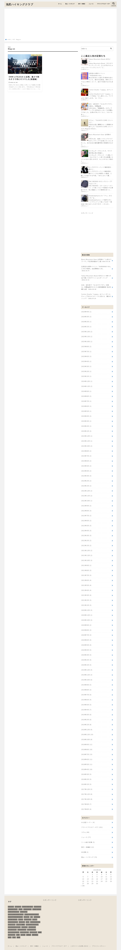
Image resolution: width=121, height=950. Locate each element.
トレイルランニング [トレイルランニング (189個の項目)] (14, 923)
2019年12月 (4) (86, 667)
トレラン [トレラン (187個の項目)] (24, 923)
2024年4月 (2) (86, 415)
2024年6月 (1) (86, 405)
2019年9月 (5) (86, 682)
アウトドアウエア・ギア (103, 4)
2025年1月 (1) (86, 375)
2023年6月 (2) (86, 459)
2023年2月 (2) (86, 479)
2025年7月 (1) (86, 351)
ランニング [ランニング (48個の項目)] (33, 928)
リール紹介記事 (88, 838)
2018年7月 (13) (86, 751)
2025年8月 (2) (86, 346)
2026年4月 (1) (86, 311)
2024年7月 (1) (86, 400)
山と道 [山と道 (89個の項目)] (23, 930)
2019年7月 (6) (86, 691)
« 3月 (83, 881)
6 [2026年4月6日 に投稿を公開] (83, 872)
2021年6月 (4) (86, 578)
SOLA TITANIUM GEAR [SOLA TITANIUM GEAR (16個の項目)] (15, 912)
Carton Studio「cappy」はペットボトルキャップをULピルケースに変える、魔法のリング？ (96, 296)
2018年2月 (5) (86, 775)
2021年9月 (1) (86, 563)
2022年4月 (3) (86, 528)
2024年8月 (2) (86, 395)
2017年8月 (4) (86, 805)
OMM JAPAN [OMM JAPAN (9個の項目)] (37, 905)
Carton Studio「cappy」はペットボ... (101, 91)
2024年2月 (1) (86, 425)
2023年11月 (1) (86, 439)
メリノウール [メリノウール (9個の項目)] (24, 928)
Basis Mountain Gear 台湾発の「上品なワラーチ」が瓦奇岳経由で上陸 (96, 260)
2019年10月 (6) (86, 677)
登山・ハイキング (69, 4)
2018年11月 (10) (87, 731)
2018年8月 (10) (86, 746)
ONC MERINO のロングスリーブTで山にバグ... (100, 182)
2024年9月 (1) (86, 390)
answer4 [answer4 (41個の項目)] (18, 902)
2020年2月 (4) (86, 657)
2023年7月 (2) (86, 454)
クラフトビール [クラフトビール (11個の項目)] (35, 917)
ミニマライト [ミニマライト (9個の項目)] (31, 925)
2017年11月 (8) (86, 790)
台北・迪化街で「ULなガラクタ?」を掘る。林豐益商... (101, 105)
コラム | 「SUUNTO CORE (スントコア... (101, 121)
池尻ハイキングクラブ (19, 4)
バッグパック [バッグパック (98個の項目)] (12, 925)
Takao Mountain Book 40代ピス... (99, 60)
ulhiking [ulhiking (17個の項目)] (37, 912)
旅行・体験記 (81, 4)
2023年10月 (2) (86, 444)
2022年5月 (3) (86, 523)
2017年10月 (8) (86, 795)
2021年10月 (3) (86, 558)
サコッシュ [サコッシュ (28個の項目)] (11, 920)
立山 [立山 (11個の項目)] (14, 933)
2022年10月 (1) (86, 499)
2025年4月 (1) (86, 360)
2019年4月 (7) (86, 706)
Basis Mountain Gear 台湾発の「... (100, 135)
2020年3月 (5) (86, 652)
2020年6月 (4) (86, 637)
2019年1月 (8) (86, 721)
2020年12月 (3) (86, 607)
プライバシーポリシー (99, 942)
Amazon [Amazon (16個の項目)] (11, 902)
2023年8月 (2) (86, 449)
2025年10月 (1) (86, 341)
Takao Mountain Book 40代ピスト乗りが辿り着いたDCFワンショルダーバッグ (96, 277)
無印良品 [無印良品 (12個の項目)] (35, 930)
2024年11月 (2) (86, 385)
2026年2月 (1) (86, 321)
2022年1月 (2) (86, 543)
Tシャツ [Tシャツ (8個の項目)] (26, 912)
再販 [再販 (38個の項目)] (39, 928)
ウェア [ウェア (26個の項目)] (35, 915)
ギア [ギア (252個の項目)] (27, 917)
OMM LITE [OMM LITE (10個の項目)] (24, 907)
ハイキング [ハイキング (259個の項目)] (32, 923)
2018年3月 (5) (86, 770)
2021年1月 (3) (86, 603)
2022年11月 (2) (86, 494)
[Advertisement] (60, 24)
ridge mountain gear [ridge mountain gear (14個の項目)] (31, 910)
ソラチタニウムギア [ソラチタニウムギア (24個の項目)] (32, 920)
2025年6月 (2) (86, 355)
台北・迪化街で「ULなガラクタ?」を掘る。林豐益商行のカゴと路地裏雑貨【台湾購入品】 (96, 286)
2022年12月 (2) (86, 489)
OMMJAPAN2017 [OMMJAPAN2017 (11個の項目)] (13, 907)
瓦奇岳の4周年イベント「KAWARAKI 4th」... (97, 74)
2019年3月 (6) (86, 711)
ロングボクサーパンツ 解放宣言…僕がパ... (100, 168)
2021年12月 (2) (86, 548)
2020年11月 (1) (86, 612)
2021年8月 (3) (86, 568)
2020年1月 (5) (86, 662)
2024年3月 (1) (86, 420)
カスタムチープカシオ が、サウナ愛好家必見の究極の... (100, 152)
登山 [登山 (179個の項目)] (9, 933)
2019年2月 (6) (86, 716)
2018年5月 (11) (86, 761)
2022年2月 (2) (86, 538)
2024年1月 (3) (86, 430)
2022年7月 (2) (86, 514)
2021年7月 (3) (86, 573)
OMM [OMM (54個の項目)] (20, 905)
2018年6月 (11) (86, 756)
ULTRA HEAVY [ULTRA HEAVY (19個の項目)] (12, 915)
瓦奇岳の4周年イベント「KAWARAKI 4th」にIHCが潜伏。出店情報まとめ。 (96, 268)
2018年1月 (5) (86, 780)
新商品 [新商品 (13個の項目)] (29, 930)
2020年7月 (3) (86, 632)
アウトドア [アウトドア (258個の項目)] (27, 915)
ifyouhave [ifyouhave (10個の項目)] (37, 902)
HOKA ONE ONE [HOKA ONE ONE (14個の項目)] (27, 902)
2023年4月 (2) (86, 469)
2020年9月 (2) (86, 622)
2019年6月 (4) (86, 696)
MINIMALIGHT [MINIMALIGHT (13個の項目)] (12, 905)
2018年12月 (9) (86, 726)
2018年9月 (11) (86, 741)
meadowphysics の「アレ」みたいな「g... (100, 196)
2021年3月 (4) (86, 593)
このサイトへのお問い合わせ (80, 942)
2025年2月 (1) (86, 370)
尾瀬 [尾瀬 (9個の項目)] (18, 930)
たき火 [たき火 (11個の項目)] (21, 915)
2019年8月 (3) (86, 686)
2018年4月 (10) (86, 766)
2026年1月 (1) (86, 326)
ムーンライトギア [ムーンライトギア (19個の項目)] (13, 928)
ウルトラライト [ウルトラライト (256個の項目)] (13, 917)
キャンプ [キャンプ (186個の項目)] (21, 917)
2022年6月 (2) (86, 518)
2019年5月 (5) (86, 701)
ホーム (60, 4)
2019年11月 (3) (86, 672)
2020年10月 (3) (86, 617)
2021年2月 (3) (86, 598)
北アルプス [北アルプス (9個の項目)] (11, 930)
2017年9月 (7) (86, 800)
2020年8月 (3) (86, 627)
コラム (85, 828)
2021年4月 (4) (86, 588)
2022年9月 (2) (86, 504)
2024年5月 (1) (86, 410)
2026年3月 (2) (86, 316)
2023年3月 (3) (86, 474)
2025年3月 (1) (86, 365)
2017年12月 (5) (86, 785)
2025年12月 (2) (86, 331)
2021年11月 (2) (86, 553)
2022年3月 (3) (86, 533)
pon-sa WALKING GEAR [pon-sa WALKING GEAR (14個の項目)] (15, 910)
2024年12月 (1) (86, 380)
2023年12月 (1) (86, 434)
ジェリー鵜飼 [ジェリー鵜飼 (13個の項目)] (21, 920)
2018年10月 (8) (86, 736)
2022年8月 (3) (86, 509)
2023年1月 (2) (86, 484)
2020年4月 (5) (86, 647)
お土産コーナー (88, 818)
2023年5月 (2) (86, 464)
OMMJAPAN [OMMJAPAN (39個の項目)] (27, 905)
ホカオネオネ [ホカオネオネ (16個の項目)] (22, 925)
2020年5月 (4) (86, 642)
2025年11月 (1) (86, 336)
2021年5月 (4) (86, 583)
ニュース (91, 4)
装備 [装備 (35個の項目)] (18, 933)
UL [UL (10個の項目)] (31, 912)
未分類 (84, 848)
